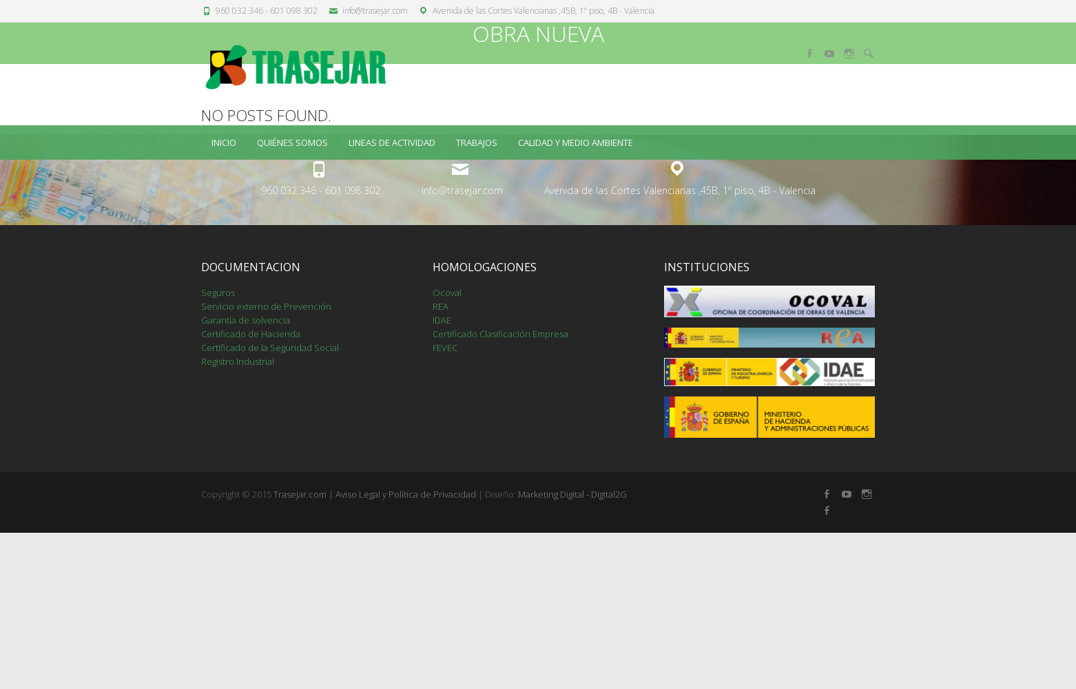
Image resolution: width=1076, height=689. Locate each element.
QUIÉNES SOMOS (292, 142)
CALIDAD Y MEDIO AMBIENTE (575, 142)
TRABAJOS (476, 142)
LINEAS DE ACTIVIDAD (392, 142)
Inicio (223, 142)
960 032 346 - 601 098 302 (267, 11)
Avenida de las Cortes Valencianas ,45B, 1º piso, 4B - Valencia (543, 11)
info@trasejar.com (375, 11)
